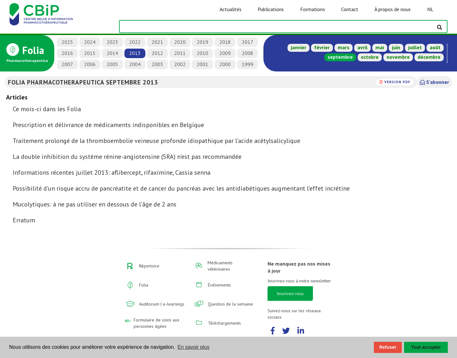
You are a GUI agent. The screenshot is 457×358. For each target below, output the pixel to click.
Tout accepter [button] (426, 347)
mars (343, 47)
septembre (340, 57)
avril (362, 47)
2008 (247, 53)
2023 (112, 42)
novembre (398, 57)
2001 (202, 64)
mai (379, 47)
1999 (247, 64)
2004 (135, 64)
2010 (202, 53)
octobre (370, 57)
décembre (429, 57)
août (435, 47)
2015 (90, 53)
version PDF (397, 81)
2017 (247, 42)
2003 (157, 64)
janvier (298, 47)
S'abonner (434, 82)
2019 (202, 42)
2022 (135, 42)
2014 (112, 53)
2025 (67, 42)
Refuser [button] (387, 347)
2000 (225, 64)
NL (430, 9)
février (322, 47)
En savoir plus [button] (193, 347)
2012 (157, 53)
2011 (180, 53)
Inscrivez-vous (290, 293)
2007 (67, 64)
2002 (180, 64)
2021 (157, 42)
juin (396, 47)
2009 (225, 53)
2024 (90, 42)
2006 (90, 64)
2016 (67, 53)
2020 (180, 42)
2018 (225, 42)
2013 (135, 53)
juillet (415, 47)
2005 (112, 64)
